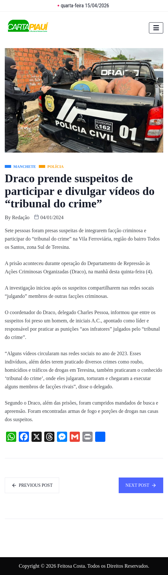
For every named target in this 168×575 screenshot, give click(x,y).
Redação (21, 217)
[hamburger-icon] (156, 27)
